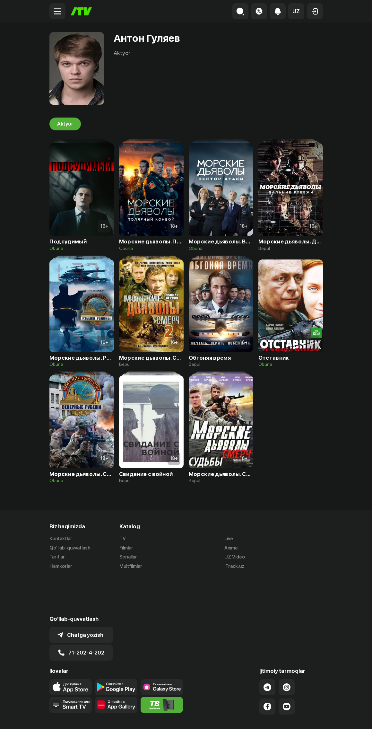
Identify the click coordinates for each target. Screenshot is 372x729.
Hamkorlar (60, 566)
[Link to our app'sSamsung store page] (162, 649)
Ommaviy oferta (260, 717)
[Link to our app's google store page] (116, 649)
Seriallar (128, 557)
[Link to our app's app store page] (70, 649)
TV (122, 538)
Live (228, 538)
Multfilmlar (130, 566)
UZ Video (234, 557)
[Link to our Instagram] (287, 649)
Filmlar (126, 548)
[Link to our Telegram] (267, 649)
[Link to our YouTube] (287, 668)
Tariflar (57, 557)
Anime (231, 548)
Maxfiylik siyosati (304, 717)
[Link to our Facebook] (267, 668)
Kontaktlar (60, 538)
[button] (296, 11)
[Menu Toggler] (57, 11)
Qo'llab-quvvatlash (69, 548)
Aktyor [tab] (65, 124)
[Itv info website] (162, 667)
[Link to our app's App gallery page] (116, 667)
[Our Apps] (70, 667)
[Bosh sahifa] (81, 11)
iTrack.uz (234, 566)
